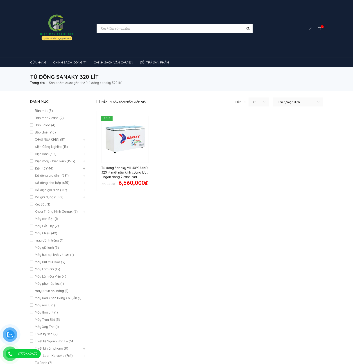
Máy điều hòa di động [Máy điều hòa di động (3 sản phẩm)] (125, 332)
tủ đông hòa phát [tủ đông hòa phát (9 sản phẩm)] (79, 350)
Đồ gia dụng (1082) (49, 197)
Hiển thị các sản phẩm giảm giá (124, 101)
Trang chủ (37, 83)
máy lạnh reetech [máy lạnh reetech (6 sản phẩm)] (163, 315)
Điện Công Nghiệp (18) (51, 147)
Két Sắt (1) (42, 204)
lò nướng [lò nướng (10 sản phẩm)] (231, 307)
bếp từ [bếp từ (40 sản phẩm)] (39, 307)
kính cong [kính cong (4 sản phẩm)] (188, 307)
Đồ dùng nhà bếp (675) (52, 183)
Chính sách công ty (118, 255)
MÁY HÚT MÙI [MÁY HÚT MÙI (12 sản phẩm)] (279, 307)
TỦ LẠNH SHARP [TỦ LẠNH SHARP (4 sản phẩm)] (203, 332)
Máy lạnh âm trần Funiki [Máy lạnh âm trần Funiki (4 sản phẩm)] (250, 315)
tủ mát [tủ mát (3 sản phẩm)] (69, 341)
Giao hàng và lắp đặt (195, 263)
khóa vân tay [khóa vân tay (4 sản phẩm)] (162, 307)
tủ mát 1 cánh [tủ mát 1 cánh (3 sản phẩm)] (94, 341)
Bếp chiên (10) (45, 132)
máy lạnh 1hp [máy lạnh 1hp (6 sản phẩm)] (66, 315)
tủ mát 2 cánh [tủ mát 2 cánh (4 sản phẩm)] (161, 341)
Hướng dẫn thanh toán (196, 256)
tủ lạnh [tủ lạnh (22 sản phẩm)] (176, 332)
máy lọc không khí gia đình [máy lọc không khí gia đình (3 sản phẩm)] (270, 324)
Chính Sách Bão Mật (193, 268)
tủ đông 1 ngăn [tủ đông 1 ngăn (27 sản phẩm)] (296, 341)
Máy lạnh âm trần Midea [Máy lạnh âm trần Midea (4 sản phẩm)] (295, 315)
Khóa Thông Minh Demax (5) (56, 212)
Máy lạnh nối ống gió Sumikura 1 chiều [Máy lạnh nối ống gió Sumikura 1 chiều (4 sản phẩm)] (113, 315)
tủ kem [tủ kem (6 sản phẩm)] (260, 332)
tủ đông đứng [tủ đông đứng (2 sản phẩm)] (144, 350)
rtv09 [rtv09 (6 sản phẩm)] (156, 332)
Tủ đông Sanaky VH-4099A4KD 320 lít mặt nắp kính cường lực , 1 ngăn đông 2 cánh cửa (124, 172)
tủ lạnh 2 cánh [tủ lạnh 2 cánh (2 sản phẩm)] (285, 332)
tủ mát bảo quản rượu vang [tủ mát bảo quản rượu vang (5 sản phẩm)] (202, 341)
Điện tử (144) (44, 168)
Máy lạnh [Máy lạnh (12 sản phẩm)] (40, 315)
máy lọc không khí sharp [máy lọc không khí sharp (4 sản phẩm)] (52, 332)
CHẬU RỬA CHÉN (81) (50, 140)
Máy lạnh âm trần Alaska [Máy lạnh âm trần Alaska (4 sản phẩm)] (204, 315)
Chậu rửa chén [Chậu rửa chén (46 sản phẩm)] (64, 307)
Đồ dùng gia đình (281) (52, 176)
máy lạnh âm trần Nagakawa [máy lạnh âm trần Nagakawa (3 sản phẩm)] (117, 324)
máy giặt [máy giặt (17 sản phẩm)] (254, 307)
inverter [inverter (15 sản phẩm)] (137, 307)
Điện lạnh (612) (46, 154)
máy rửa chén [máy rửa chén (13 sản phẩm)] (308, 307)
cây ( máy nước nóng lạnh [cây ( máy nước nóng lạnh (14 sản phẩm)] (103, 307)
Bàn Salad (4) (45, 125)
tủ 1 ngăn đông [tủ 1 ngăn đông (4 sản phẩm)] (235, 332)
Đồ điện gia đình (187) (51, 190)
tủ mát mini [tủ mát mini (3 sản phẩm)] (240, 341)
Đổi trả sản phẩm (117, 261)
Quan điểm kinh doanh (196, 248)
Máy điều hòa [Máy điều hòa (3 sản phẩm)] (89, 332)
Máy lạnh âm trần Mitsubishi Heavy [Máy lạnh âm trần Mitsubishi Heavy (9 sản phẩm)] (60, 324)
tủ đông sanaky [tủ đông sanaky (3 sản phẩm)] (112, 350)
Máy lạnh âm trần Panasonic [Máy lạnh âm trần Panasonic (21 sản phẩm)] (169, 324)
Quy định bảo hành (118, 249)
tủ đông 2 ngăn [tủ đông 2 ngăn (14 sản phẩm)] (45, 350)
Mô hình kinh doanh (119, 267)
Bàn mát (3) (44, 111)
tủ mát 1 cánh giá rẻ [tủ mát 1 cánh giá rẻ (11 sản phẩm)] (127, 341)
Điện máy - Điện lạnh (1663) (55, 161)
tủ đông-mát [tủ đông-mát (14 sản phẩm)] (267, 341)
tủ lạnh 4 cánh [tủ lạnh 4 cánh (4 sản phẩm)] (44, 341)
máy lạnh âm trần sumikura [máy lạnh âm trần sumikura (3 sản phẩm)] (220, 324)
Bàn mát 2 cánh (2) (49, 118)
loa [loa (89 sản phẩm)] (210, 307)
